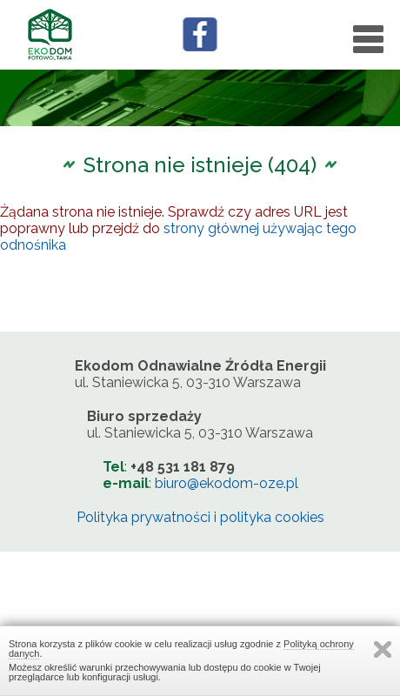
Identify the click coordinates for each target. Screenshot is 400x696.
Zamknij (382, 649)
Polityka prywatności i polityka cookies (200, 517)
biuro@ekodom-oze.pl (226, 483)
